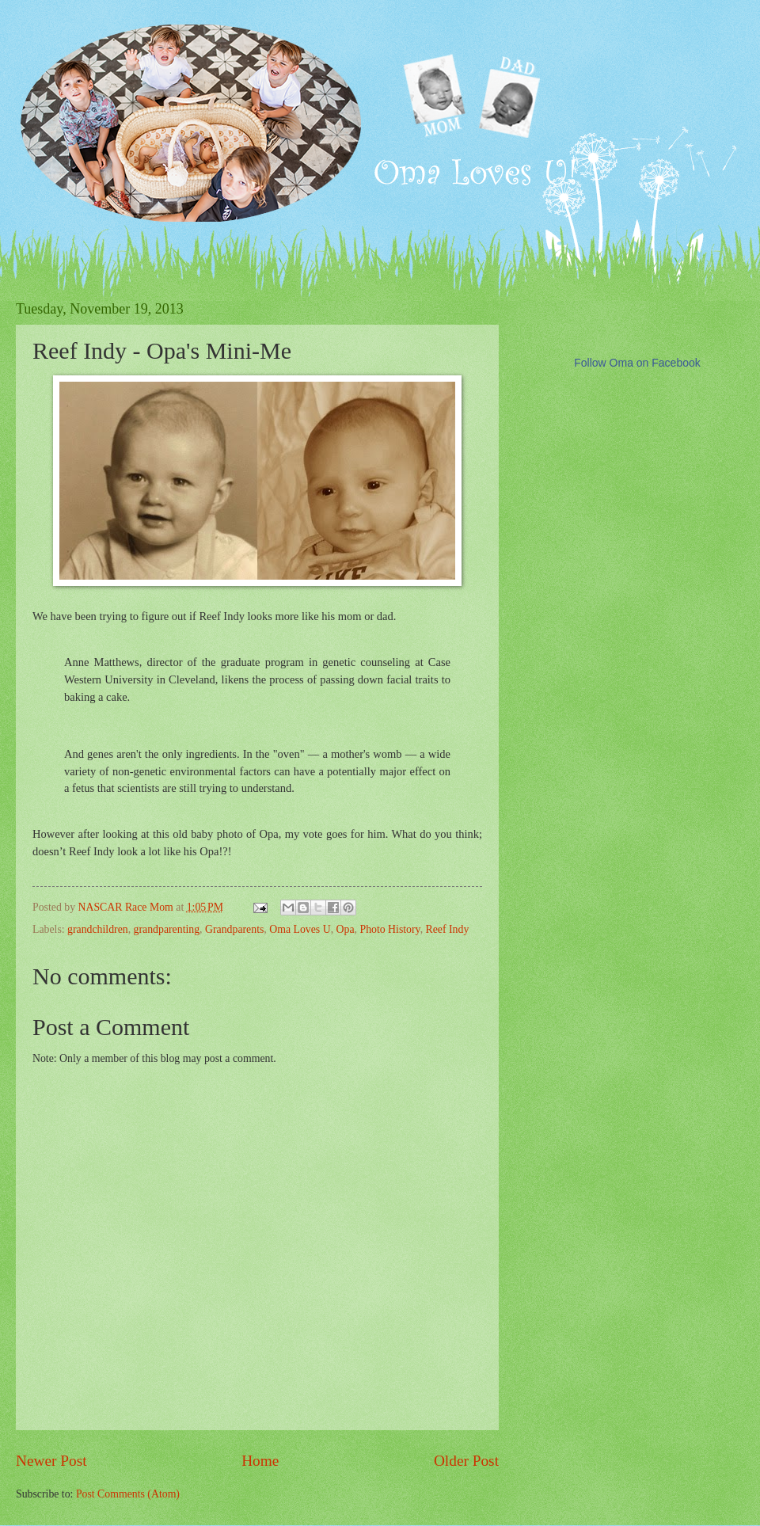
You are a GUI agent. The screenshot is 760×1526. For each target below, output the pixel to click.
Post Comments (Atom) (128, 1494)
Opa (345, 929)
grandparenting (167, 929)
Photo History (389, 929)
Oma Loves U (299, 929)
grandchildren (97, 929)
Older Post (466, 1460)
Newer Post (51, 1460)
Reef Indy (447, 929)
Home (260, 1460)
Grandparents (234, 929)
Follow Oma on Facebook (637, 362)
